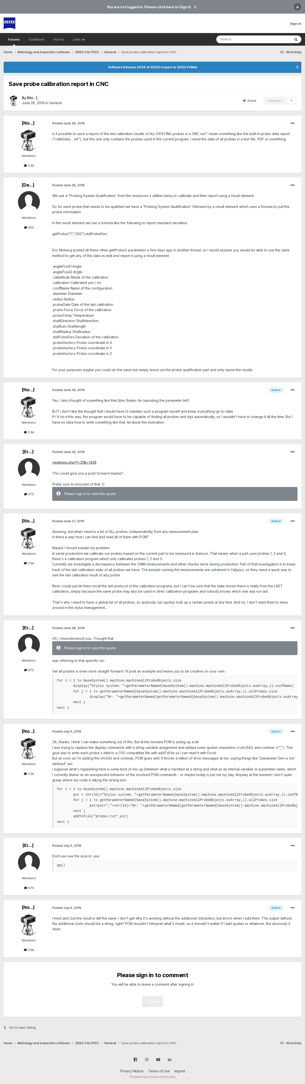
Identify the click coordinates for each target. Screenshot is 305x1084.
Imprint (179, 1071)
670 (29, 494)
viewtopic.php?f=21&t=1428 (74, 462)
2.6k (29, 165)
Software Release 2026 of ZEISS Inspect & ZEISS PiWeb (152, 67)
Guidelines (37, 39)
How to (58, 39)
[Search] (241, 39)
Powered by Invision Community (153, 1077)
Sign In (295, 24)
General (55, 103)
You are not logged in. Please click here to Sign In (149, 7)
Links (79, 39)
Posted (68, 123)
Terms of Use (159, 1071)
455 (29, 227)
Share (249, 100)
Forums (14, 41)
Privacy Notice (132, 1071)
